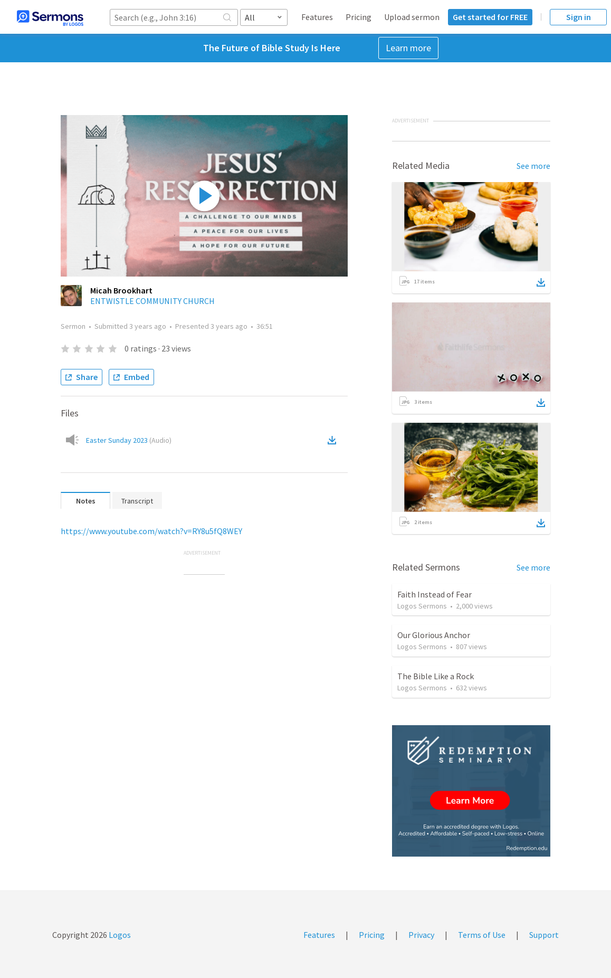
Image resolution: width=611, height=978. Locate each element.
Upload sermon (412, 17)
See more (533, 165)
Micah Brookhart (121, 290)
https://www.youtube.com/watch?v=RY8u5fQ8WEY (151, 531)
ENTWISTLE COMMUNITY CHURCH (152, 301)
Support (544, 934)
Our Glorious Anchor (433, 635)
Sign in (578, 17)
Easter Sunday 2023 (128, 440)
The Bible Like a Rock (435, 676)
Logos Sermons (422, 606)
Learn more (408, 48)
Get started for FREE (490, 17)
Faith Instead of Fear (434, 594)
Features (317, 17)
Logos (119, 934)
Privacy (421, 934)
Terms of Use (481, 934)
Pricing (358, 17)
